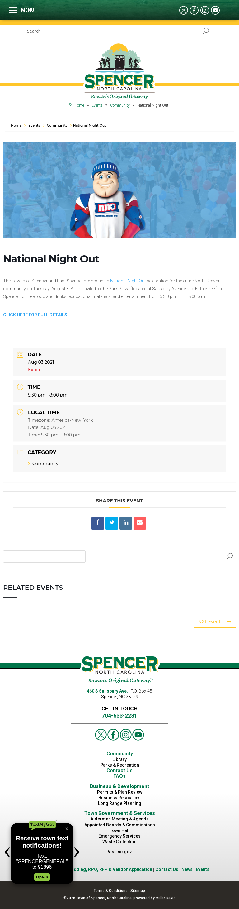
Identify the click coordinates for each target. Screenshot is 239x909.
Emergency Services (119, 836)
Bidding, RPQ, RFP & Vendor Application (111, 869)
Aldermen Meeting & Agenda (120, 818)
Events (34, 125)
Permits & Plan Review (119, 792)
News (187, 869)
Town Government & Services (119, 813)
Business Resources (119, 797)
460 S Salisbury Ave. (107, 691)
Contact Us (119, 770)
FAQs (119, 776)
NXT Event (214, 621)
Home (16, 125)
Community (57, 125)
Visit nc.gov (120, 851)
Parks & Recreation (119, 764)
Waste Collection (119, 841)
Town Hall (119, 830)
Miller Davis (166, 898)
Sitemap (137, 890)
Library (119, 759)
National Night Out (128, 280)
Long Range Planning (119, 803)
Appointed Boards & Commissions (119, 824)
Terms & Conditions (111, 890)
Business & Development (119, 786)
